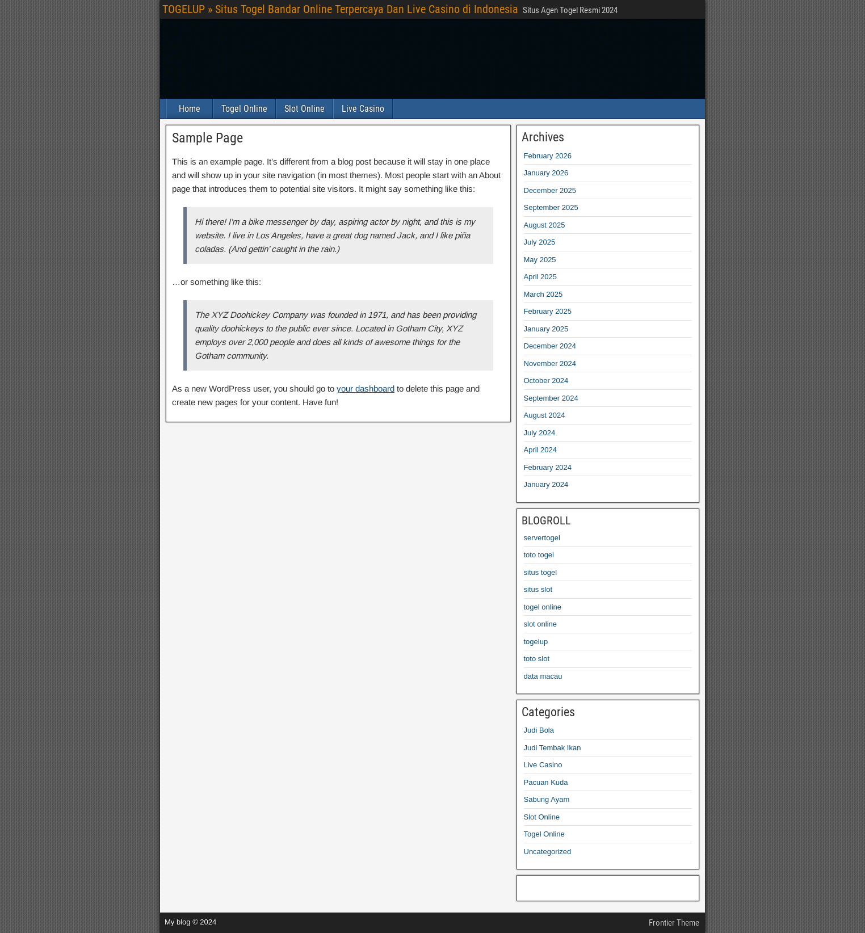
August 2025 (544, 225)
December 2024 (550, 346)
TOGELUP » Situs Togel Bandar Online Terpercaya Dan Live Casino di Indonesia (340, 9)
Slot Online (304, 108)
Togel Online (244, 108)
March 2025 (543, 294)
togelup (536, 641)
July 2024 (540, 432)
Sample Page (207, 138)
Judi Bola (539, 730)
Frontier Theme (674, 923)
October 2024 (546, 380)
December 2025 (550, 190)
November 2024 (550, 363)
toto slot (537, 658)
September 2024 (551, 398)
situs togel (540, 572)
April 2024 (540, 450)
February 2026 (548, 156)
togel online (543, 607)
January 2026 (546, 173)
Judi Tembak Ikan (552, 747)
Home (189, 108)
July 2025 (540, 242)
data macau (543, 676)
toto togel (539, 554)
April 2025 (540, 276)
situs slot (538, 589)
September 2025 (551, 207)
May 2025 (540, 259)
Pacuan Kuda (546, 782)
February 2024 (548, 467)
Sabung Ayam (547, 799)
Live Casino (363, 108)
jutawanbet (533, 885)
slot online (540, 624)
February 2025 (548, 311)
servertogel (542, 537)
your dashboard (365, 388)
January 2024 (546, 484)
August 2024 (544, 415)
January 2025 (546, 329)
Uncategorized (548, 851)
